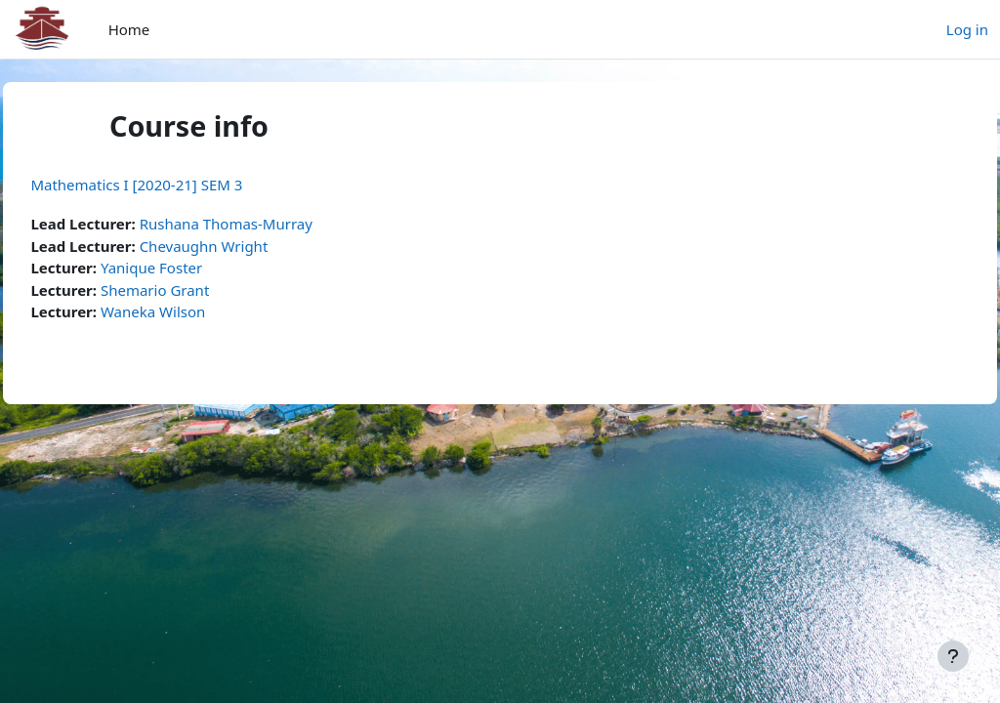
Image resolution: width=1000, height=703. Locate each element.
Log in (967, 29)
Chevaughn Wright (247, 246)
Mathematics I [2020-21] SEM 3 (180, 184)
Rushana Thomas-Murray (269, 223)
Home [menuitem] (129, 29)
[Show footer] (953, 656)
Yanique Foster (195, 267)
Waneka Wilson (197, 311)
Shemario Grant (199, 290)
